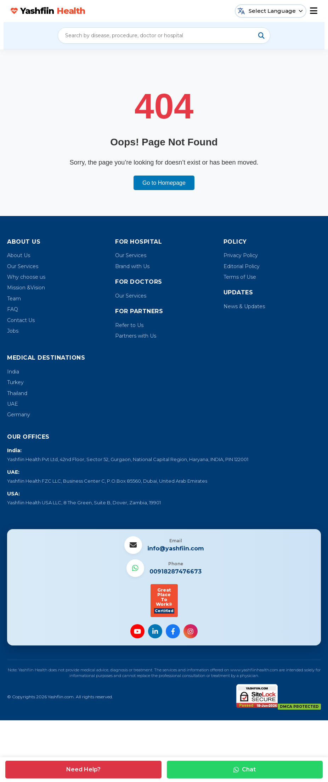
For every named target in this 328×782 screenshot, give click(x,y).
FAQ (12, 309)
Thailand (17, 393)
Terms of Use (240, 277)
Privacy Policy (241, 255)
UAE (12, 404)
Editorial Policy (242, 266)
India (13, 371)
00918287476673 (175, 571)
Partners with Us (135, 336)
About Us (18, 255)
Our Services (22, 266)
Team (14, 298)
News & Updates (244, 306)
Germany (18, 414)
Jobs (12, 331)
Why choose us (26, 277)
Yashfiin (48, 11)
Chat (244, 769)
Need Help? (83, 769)
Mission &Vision (26, 287)
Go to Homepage (164, 183)
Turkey (15, 382)
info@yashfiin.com (175, 548)
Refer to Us (129, 325)
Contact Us (21, 320)
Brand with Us (132, 266)
